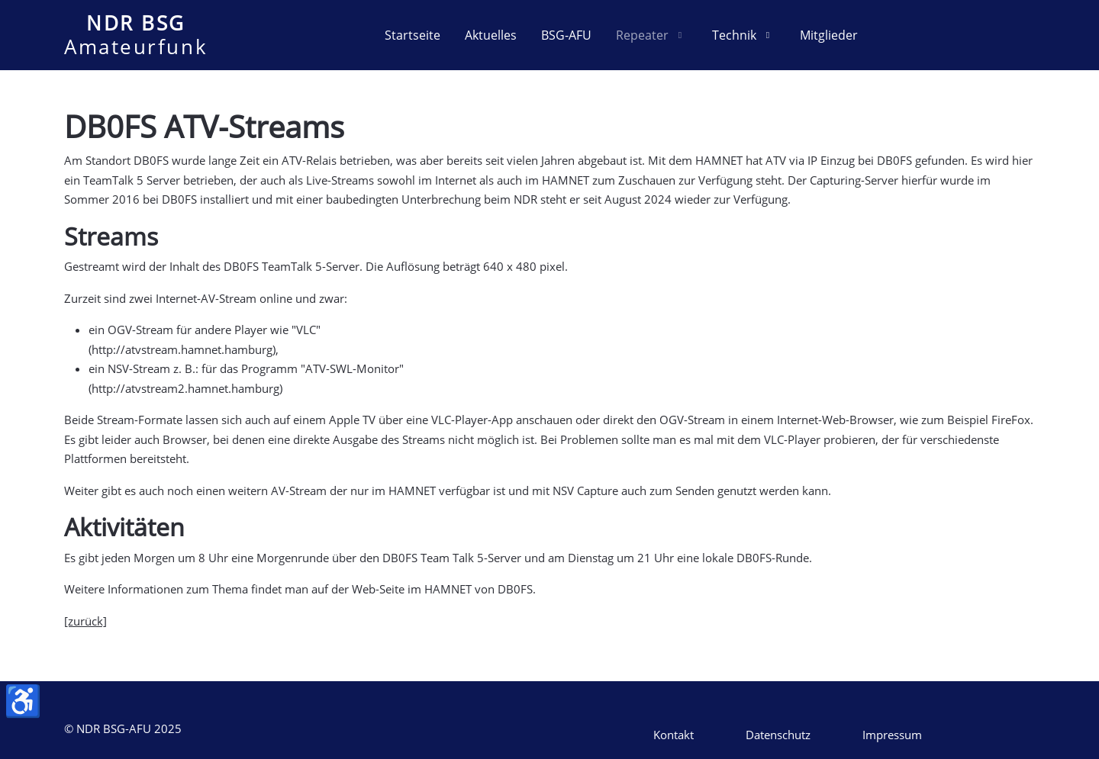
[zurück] (85, 621)
